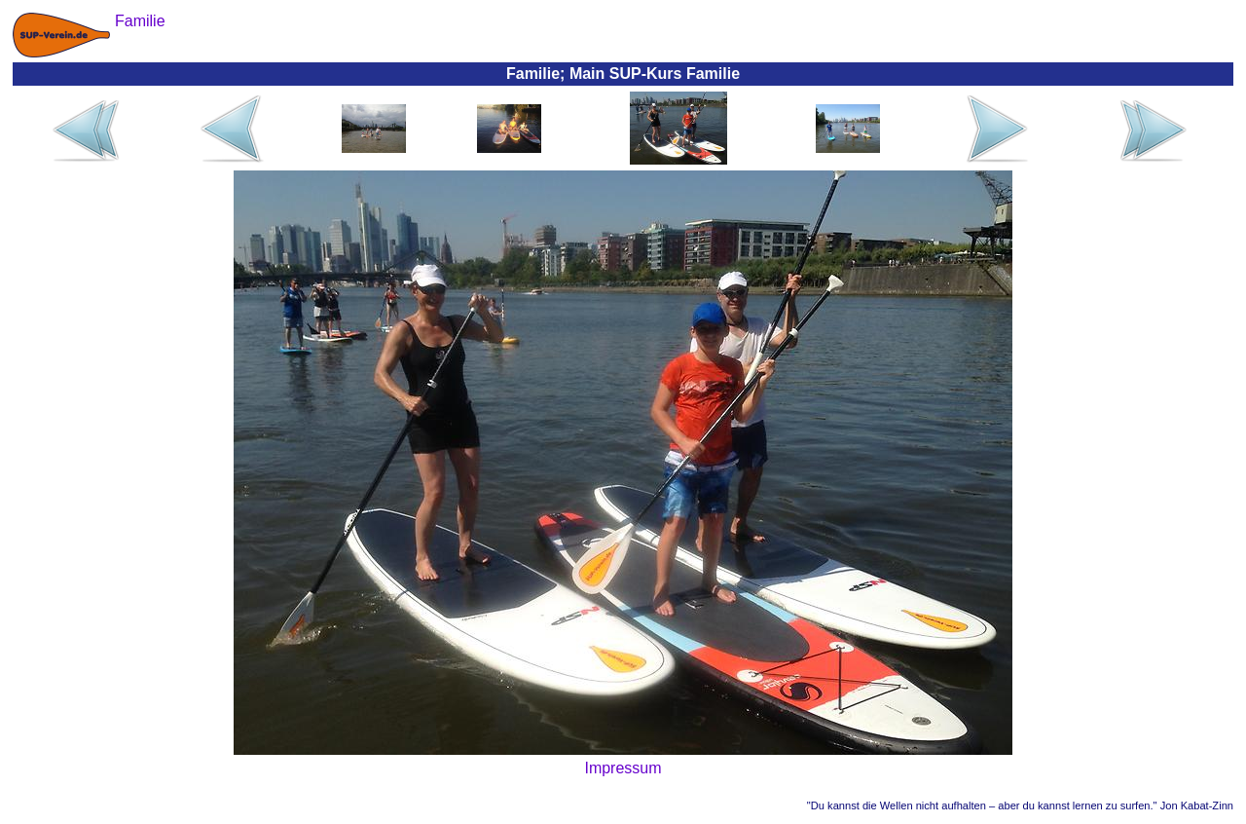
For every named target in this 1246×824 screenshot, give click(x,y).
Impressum (622, 768)
